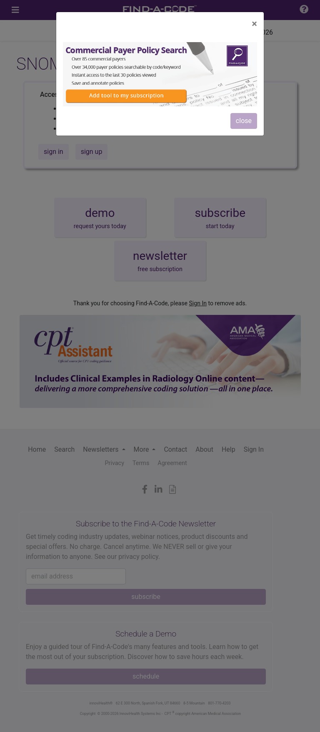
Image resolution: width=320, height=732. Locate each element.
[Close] (254, 23)
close (244, 121)
